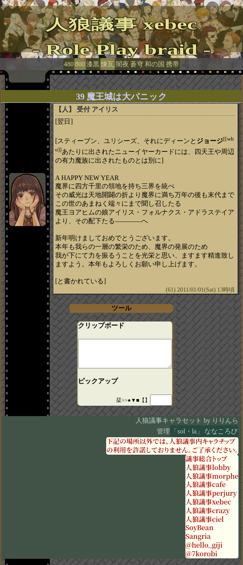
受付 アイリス (97, 109)
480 (69, 64)
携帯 (172, 64)
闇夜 (122, 64)
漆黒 (93, 64)
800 (80, 64)
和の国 (155, 64)
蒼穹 (136, 64)
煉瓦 (107, 64)
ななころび (221, 431)
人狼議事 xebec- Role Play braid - (121, 37)
